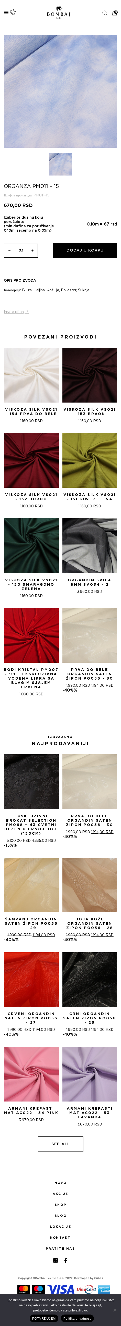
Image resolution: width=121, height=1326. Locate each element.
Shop (60, 1204)
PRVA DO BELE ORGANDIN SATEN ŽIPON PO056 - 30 (89, 674)
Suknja (83, 290)
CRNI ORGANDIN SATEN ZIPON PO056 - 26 (89, 1018)
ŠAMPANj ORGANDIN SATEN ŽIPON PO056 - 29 (31, 924)
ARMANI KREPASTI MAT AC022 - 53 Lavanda (90, 1113)
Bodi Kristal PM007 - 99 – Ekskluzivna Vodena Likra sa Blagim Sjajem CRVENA (31, 678)
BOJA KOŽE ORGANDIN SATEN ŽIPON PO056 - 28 (89, 924)
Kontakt (60, 1237)
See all (60, 1144)
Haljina (39, 290)
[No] (114, 1309)
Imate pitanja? (16, 312)
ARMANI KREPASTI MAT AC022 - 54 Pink (31, 1111)
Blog (60, 1215)
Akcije (60, 1193)
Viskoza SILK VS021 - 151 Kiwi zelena (89, 497)
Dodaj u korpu (85, 250)
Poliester (68, 290)
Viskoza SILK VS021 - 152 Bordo (31, 497)
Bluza (27, 290)
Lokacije (60, 1226)
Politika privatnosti (77, 1318)
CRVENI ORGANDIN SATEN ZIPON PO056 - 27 (31, 1018)
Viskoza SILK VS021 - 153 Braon (89, 412)
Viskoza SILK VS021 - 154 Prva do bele (31, 412)
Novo (60, 1182)
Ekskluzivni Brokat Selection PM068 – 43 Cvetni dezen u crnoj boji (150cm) (31, 825)
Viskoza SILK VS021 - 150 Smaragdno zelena (31, 585)
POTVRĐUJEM (44, 1318)
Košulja (53, 290)
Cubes (98, 1278)
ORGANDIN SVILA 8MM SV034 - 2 (90, 582)
